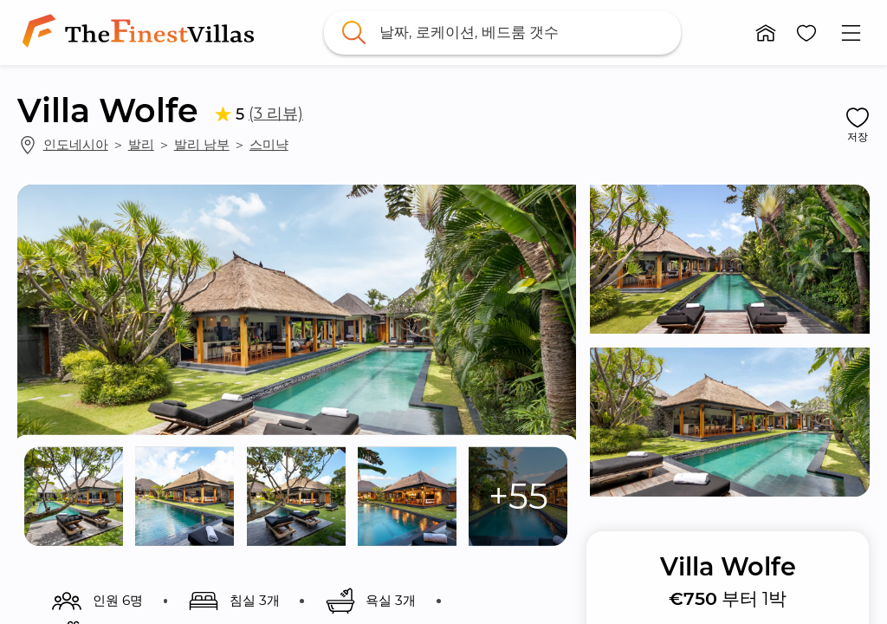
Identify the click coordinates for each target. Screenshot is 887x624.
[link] (142, 32)
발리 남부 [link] (202, 144)
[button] (766, 33)
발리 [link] (141, 144)
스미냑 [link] (268, 144)
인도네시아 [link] (75, 144)
